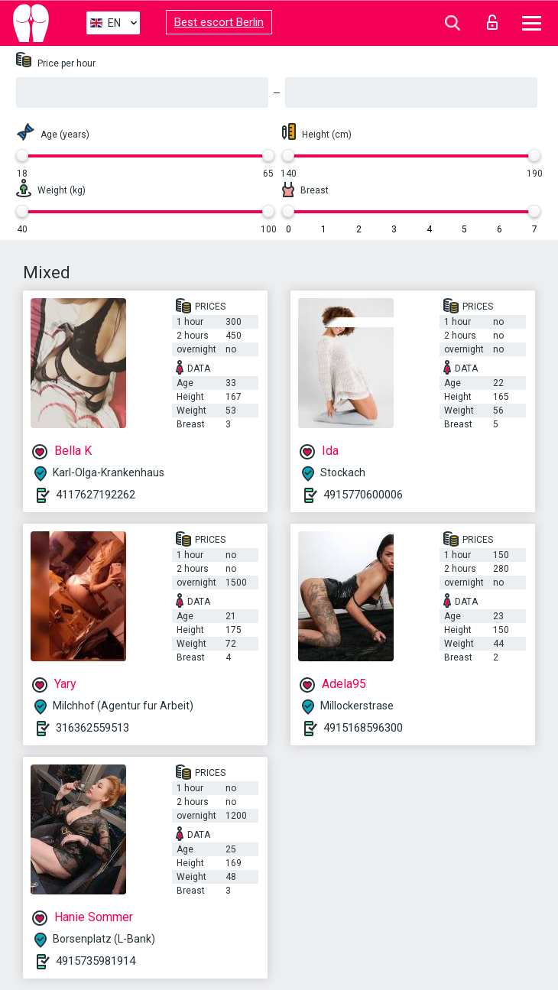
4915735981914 (95, 961)
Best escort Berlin (219, 22)
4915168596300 (363, 728)
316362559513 (92, 728)
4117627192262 (95, 494)
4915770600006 (363, 494)
